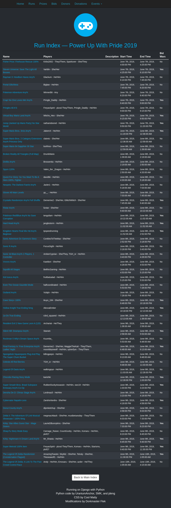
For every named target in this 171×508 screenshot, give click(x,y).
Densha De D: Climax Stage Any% (19, 392)
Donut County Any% (12, 408)
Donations (81, 3)
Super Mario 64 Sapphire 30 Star (18, 146)
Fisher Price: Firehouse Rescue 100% (20, 61)
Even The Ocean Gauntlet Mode (18, 285)
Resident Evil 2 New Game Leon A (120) (22, 323)
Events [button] (96, 3)
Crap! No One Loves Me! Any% (17, 100)
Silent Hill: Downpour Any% (16, 331)
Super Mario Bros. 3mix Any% (17, 131)
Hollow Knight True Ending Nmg (18, 308)
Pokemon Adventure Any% (15, 92)
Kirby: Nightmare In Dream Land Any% (21, 439)
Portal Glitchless (10, 84)
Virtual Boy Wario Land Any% (16, 115)
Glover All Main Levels (13, 192)
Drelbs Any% (9, 162)
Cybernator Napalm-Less (14, 400)
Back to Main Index (85, 477)
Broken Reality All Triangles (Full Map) (21, 154)
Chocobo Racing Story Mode (16, 377)
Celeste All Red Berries (14, 362)
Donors (65, 3)
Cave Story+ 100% (12, 300)
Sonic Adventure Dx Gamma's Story (20, 238)
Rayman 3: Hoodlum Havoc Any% (19, 77)
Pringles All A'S (10, 108)
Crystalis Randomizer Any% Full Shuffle (21, 200)
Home (20, 3)
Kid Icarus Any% (10, 277)
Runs (32, 3)
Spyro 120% (9, 169)
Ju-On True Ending (12, 315)
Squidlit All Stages (11, 269)
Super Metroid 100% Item (15, 446)
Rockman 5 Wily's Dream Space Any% (21, 338)
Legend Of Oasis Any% (14, 369)
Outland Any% (9, 292)
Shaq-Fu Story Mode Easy (15, 431)
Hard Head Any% (11, 223)
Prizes (43, 3)
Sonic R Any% (9, 246)
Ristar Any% (9, 208)
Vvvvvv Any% (9, 262)
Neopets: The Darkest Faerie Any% (19, 185)
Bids (54, 3)
